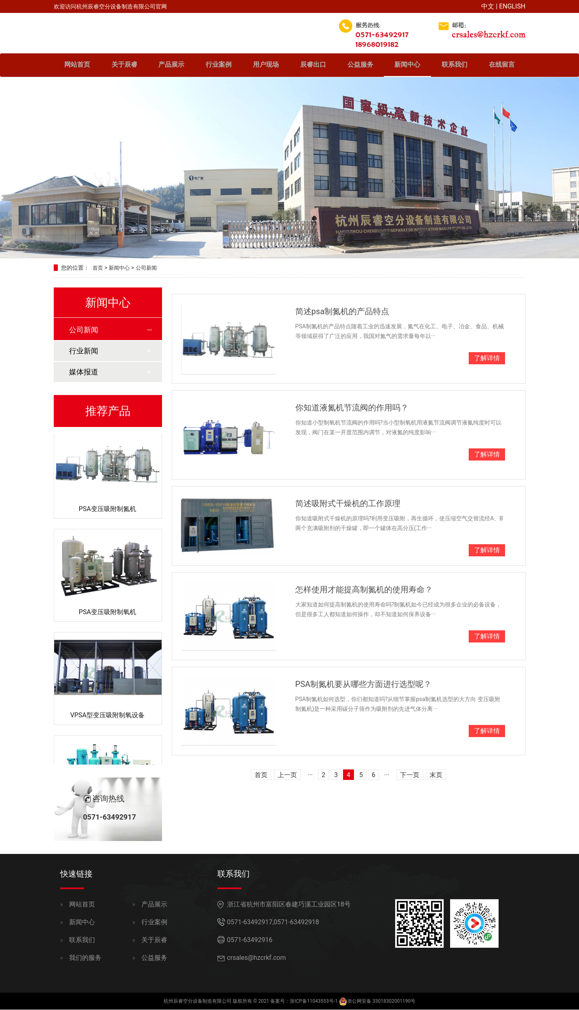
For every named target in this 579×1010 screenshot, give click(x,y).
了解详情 (487, 358)
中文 (487, 6)
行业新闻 (83, 351)
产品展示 (171, 66)
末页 (436, 776)
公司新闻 (149, 268)
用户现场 (266, 66)
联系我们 (454, 66)
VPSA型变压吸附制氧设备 (107, 717)
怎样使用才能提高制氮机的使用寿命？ (364, 590)
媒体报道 (83, 372)
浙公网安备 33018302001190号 (381, 1001)
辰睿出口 (313, 66)
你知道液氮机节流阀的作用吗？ (351, 408)
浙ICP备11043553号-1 (314, 1001)
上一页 (287, 776)
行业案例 (219, 66)
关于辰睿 (124, 66)
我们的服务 (85, 958)
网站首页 (77, 66)
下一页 (409, 776)
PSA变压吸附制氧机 (107, 613)
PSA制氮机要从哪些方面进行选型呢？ (363, 685)
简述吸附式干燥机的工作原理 (347, 504)
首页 (98, 268)
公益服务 (360, 66)
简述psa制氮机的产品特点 (342, 312)
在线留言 (502, 66)
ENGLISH (512, 6)
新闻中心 (407, 66)
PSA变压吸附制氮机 (107, 510)
